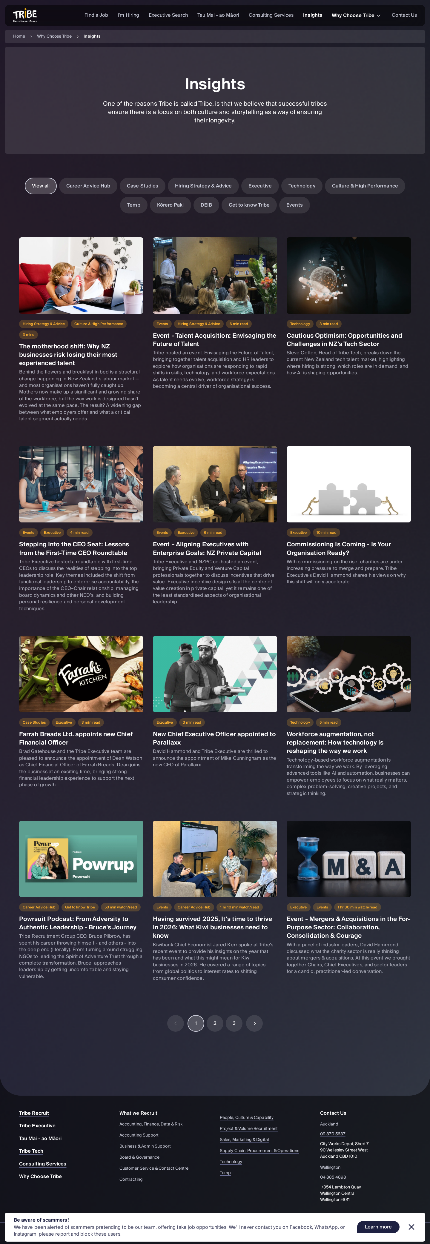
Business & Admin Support (147, 1146)
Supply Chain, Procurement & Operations (262, 1151)
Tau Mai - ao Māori (218, 15)
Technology (301, 186)
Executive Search (168, 15)
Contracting (133, 1180)
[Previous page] (175, 1023)
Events (294, 205)
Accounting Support (141, 1135)
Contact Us (404, 15)
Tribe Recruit (37, 1113)
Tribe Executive (40, 1125)
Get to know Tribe (249, 205)
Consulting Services (271, 15)
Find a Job (96, 15)
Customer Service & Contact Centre (156, 1168)
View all (41, 186)
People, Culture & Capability (249, 1118)
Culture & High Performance (365, 186)
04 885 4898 (336, 1177)
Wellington (333, 1168)
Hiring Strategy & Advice (203, 186)
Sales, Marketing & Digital (247, 1140)
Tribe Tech (34, 1151)
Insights (312, 15)
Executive (260, 186)
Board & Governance (142, 1157)
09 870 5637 (336, 1134)
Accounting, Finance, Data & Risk (153, 1124)
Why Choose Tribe (357, 15)
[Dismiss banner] (411, 1227)
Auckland (332, 1124)
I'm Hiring (128, 15)
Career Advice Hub (88, 186)
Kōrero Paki (170, 205)
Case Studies (142, 186)
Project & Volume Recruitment (251, 1129)
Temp (133, 205)
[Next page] (254, 1023)
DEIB (206, 205)
